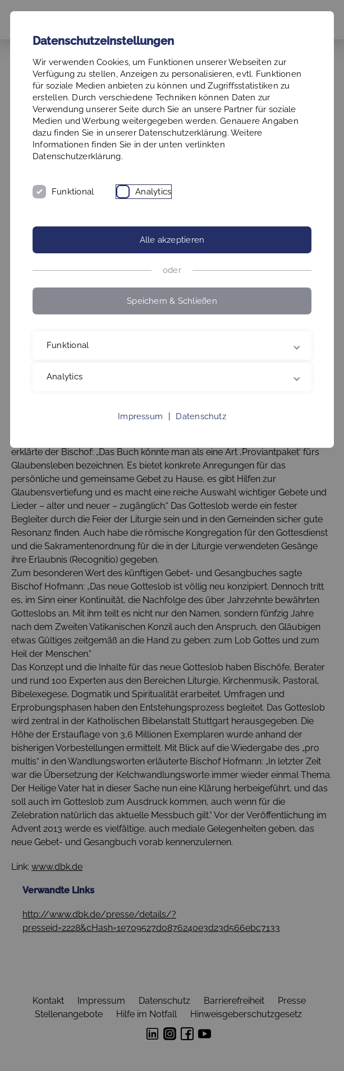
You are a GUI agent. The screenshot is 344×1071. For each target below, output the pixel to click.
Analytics (153, 192)
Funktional (73, 192)
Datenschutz (201, 416)
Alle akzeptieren (172, 240)
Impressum (140, 416)
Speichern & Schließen (172, 301)
